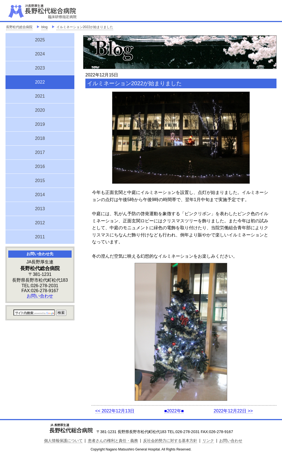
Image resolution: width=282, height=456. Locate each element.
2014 (40, 194)
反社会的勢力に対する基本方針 (170, 440)
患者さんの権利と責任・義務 (113, 440)
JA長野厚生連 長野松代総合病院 (59, 11)
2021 (40, 96)
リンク (208, 440)
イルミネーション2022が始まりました (84, 27)
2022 (40, 81)
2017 (40, 152)
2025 (40, 40)
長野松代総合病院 (19, 27)
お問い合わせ (40, 296)
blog (44, 27)
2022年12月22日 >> (233, 411)
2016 (40, 166)
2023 (40, 68)
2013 (40, 208)
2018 (40, 138)
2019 (40, 124)
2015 (40, 180)
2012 (40, 222)
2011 (40, 236)
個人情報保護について (63, 440)
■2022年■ (174, 411)
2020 (40, 110)
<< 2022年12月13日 (114, 411)
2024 (40, 54)
